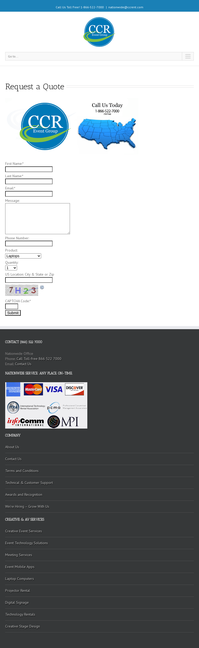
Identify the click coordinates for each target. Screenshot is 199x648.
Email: (10, 188)
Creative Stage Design (22, 626)
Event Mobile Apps (19, 566)
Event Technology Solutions (26, 543)
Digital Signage (17, 602)
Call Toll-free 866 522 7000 (39, 358)
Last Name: (14, 176)
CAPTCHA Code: (18, 301)
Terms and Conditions (22, 470)
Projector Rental (17, 590)
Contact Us (23, 364)
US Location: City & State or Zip (29, 274)
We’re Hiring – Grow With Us (27, 506)
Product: (11, 250)
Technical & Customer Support (29, 482)
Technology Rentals (20, 614)
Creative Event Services (23, 531)
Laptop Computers (19, 578)
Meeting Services (18, 555)
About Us (12, 447)
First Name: (14, 163)
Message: (12, 200)
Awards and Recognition (23, 494)
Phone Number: (17, 238)
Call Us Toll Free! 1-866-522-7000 (80, 7)
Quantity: (11, 262)
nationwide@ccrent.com (125, 7)
